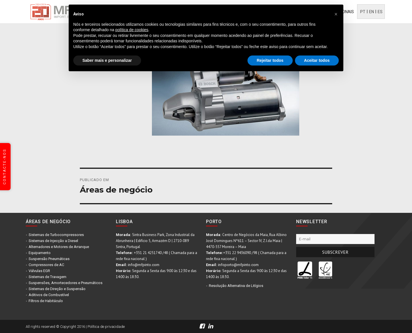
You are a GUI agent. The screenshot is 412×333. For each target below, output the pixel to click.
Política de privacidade (106, 326)
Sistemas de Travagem (47, 277)
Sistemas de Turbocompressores (56, 235)
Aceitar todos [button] (317, 60)
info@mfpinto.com (143, 265)
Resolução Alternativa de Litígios (236, 286)
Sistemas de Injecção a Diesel (53, 241)
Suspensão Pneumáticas (49, 259)
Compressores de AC (46, 265)
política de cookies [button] (131, 29)
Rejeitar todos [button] (270, 60)
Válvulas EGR (39, 271)
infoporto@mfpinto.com (238, 265)
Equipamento (40, 253)
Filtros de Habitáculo (46, 301)
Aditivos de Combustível (49, 295)
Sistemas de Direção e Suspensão (57, 289)
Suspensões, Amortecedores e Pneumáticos (65, 283)
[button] (335, 13)
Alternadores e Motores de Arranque (59, 247)
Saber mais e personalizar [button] (107, 60)
